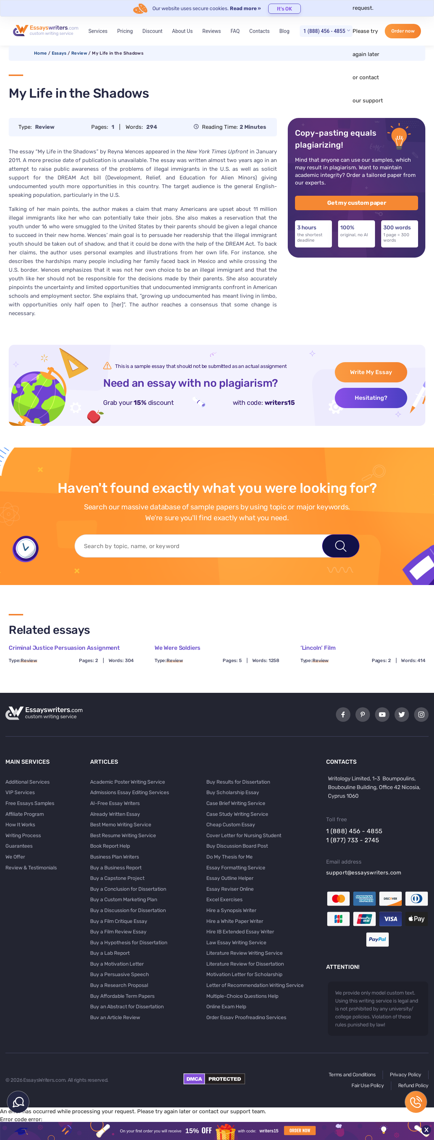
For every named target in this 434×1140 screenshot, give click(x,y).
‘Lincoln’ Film (318, 647)
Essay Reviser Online (230, 889)
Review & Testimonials (31, 868)
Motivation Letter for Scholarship (244, 974)
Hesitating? (371, 397)
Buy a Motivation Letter (117, 964)
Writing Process (23, 835)
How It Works (20, 825)
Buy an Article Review (115, 1017)
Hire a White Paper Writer (234, 921)
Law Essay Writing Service (236, 943)
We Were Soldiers (178, 647)
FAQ (235, 31)
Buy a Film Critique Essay (118, 921)
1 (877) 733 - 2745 (352, 840)
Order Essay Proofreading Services (246, 1017)
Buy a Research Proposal (119, 985)
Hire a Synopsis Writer (231, 910)
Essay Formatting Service (235, 868)
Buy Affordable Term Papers (122, 996)
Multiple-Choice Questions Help (242, 996)
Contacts (259, 31)
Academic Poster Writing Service (127, 782)
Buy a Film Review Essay (118, 932)
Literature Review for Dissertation (245, 964)
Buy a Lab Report (110, 953)
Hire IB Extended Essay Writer (240, 932)
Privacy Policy (405, 1075)
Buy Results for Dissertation (238, 782)
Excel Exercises (224, 900)
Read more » (245, 8)
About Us (182, 31)
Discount (153, 31)
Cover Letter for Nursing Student (243, 835)
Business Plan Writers (114, 857)
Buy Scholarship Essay (232, 792)
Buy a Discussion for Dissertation (128, 910)
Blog (284, 31)
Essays (59, 53)
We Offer (15, 857)
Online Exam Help (226, 1007)
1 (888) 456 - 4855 (324, 31)
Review (79, 53)
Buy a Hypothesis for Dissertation (128, 943)
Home (40, 53)
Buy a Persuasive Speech (119, 974)
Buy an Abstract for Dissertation (127, 1007)
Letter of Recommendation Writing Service (255, 985)
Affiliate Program (24, 814)
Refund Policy (413, 1085)
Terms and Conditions (352, 1075)
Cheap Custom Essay (230, 825)
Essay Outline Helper (229, 878)
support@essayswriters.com (363, 872)
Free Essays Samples (29, 803)
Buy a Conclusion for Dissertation (128, 889)
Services (98, 31)
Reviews (211, 31)
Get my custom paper (356, 202)
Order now (403, 31)
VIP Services (20, 792)
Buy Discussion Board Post (237, 846)
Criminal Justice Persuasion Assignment (64, 647)
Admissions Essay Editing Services (129, 792)
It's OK (284, 9)
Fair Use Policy (367, 1085)
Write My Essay (371, 372)
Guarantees (19, 846)
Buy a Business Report (116, 868)
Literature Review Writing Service (244, 953)
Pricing (125, 31)
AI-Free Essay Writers (115, 803)
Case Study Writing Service (237, 814)
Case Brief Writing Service (235, 803)
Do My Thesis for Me (229, 857)
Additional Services (27, 782)
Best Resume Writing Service (123, 835)
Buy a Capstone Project (117, 878)
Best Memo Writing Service (120, 825)
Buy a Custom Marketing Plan (123, 900)
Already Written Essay (115, 814)
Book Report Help (110, 846)
